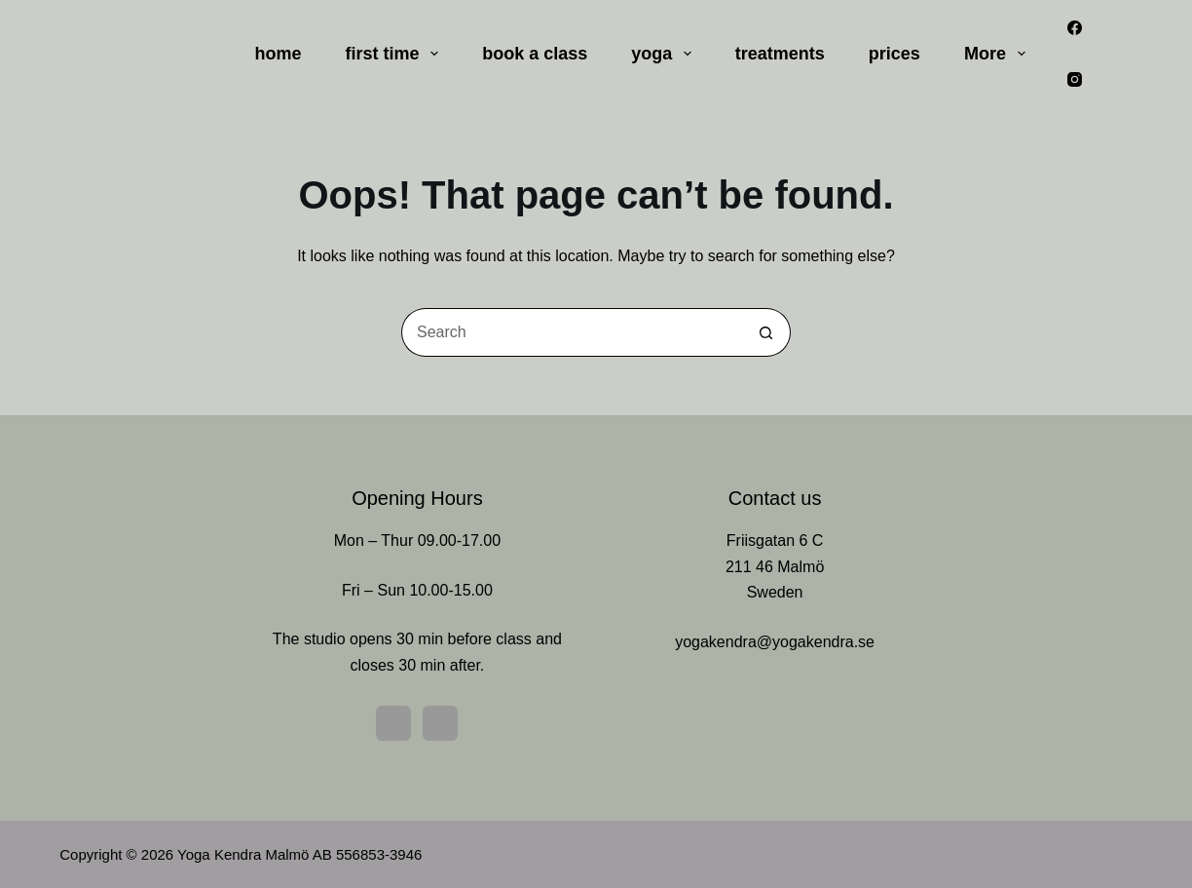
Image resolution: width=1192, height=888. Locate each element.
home (278, 53)
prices (894, 53)
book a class (534, 53)
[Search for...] (571, 332)
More (998, 53)
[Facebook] (1075, 28)
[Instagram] (1075, 79)
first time (396, 53)
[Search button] (766, 332)
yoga (665, 53)
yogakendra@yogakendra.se (775, 642)
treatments (780, 53)
